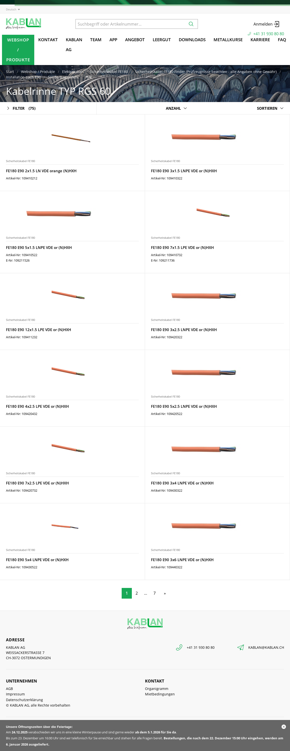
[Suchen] (191, 24)
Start (10, 71)
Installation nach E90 (23, 77)
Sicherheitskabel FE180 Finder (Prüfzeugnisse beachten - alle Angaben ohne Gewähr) (206, 71)
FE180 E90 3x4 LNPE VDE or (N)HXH (182, 482)
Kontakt (48, 39)
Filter (21, 108)
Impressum (15, 694)
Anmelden (267, 24)
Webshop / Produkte (18, 50)
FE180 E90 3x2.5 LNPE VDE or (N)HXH (184, 329)
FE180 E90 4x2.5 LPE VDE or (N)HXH (37, 406)
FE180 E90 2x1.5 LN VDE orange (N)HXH (41, 170)
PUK (88, 77)
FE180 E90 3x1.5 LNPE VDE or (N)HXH (184, 170)
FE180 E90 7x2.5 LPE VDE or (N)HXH (37, 482)
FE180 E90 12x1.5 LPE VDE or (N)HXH (38, 329)
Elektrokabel (72, 71)
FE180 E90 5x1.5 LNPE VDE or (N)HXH (39, 247)
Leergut (162, 39)
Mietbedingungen (160, 694)
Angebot (135, 39)
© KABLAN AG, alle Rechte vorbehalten (38, 705)
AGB (9, 688)
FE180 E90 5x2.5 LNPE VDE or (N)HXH (184, 406)
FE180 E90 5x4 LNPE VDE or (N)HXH (37, 559)
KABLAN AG (74, 44)
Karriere (260, 39)
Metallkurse (228, 39)
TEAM (96, 39)
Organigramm (156, 688)
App (113, 39)
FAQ (282, 39)
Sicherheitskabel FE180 (109, 71)
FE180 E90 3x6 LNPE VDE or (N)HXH (182, 559)
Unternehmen (21, 681)
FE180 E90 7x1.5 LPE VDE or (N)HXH (182, 247)
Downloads (192, 39)
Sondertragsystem (63, 77)
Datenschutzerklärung (24, 699)
